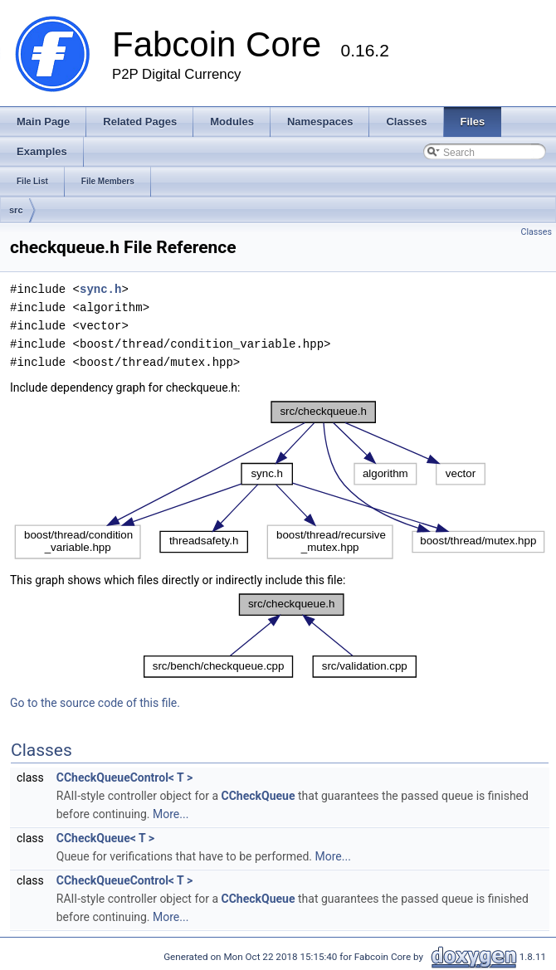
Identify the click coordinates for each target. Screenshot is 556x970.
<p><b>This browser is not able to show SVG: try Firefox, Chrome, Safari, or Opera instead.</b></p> (280, 480)
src (16, 210)
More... (170, 814)
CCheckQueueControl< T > (124, 777)
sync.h (100, 289)
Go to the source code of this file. (95, 702)
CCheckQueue (258, 795)
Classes (536, 232)
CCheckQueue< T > (105, 838)
